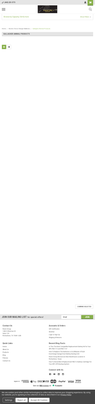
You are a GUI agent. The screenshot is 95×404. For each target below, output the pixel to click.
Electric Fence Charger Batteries (19, 29)
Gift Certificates (54, 329)
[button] (47, 17)
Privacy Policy (65, 394)
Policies (5, 358)
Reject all (21, 400)
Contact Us (6, 361)
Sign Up (57, 335)
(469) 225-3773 (8, 2)
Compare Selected (84, 306)
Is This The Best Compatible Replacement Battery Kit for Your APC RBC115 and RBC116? (70, 348)
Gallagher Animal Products (41, 29)
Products (6, 352)
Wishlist (51, 332)
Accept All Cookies (39, 400)
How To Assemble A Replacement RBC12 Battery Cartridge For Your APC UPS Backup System (70, 363)
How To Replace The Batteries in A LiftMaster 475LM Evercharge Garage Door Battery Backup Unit (67, 353)
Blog (4, 355)
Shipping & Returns (55, 337)
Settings (8, 400)
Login (51, 335)
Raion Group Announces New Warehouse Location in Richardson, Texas (67, 358)
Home (4, 29)
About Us (6, 349)
